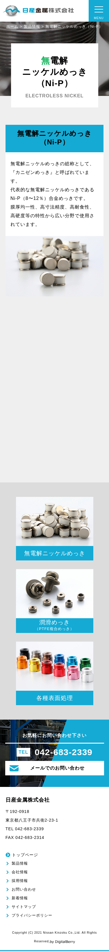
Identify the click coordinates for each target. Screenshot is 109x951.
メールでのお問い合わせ (47, 768)
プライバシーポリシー (32, 915)
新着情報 (20, 898)
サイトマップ (24, 906)
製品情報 (32, 26)
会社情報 (20, 872)
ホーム (12, 26)
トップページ (25, 854)
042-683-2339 (63, 752)
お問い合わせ (24, 889)
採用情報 (20, 880)
